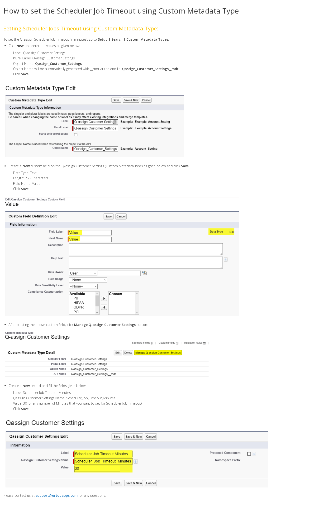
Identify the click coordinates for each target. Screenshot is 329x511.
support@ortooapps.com (57, 495)
